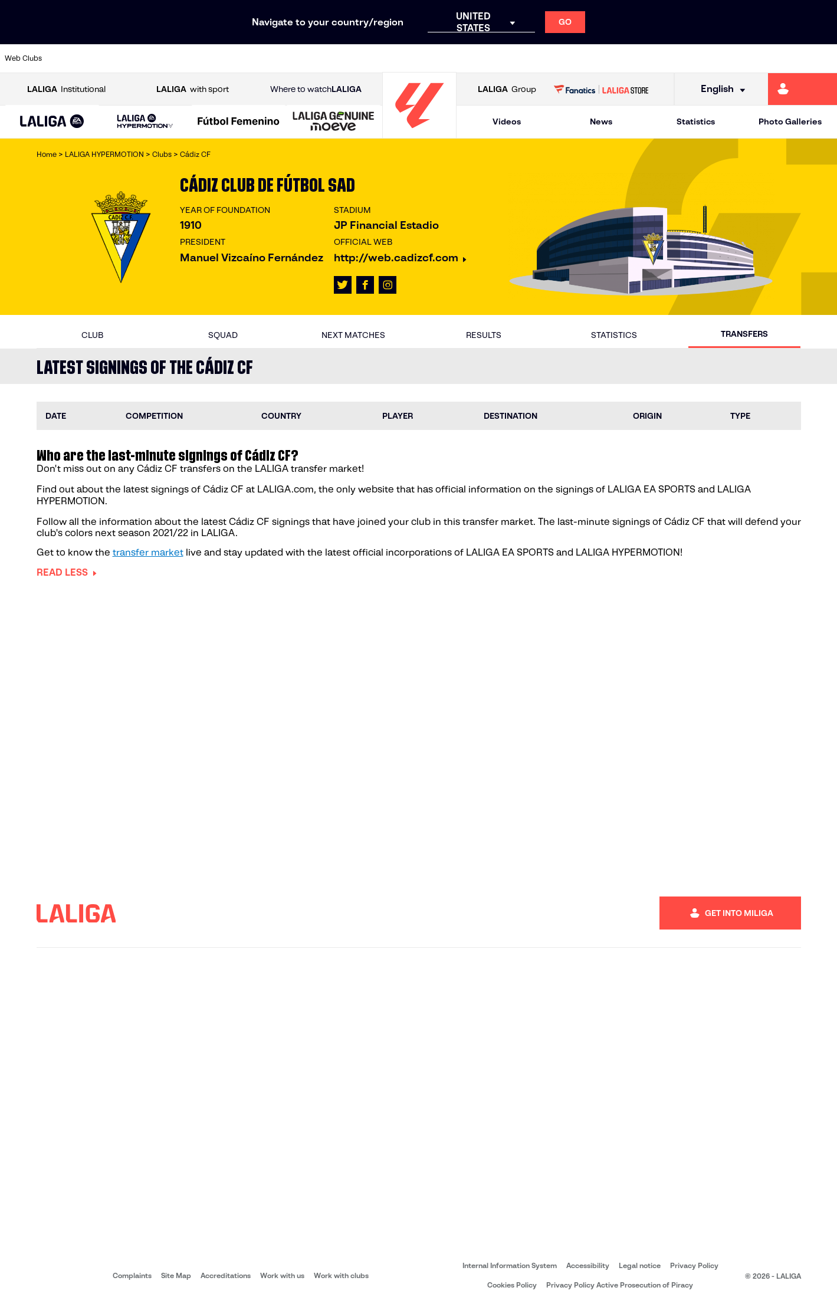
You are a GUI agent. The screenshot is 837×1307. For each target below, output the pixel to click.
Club (92, 335)
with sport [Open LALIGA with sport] (192, 89)
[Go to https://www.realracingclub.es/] (468, 58)
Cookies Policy (512, 1285)
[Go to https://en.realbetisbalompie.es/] (626, 58)
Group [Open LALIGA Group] (507, 89)
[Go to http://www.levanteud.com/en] (389, 58)
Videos (507, 121)
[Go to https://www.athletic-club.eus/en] (72, 58)
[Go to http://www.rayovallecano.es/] (507, 58)
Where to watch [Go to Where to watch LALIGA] (316, 89)
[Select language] (719, 89)
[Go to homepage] (419, 133)
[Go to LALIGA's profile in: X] (343, 285)
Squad (223, 335)
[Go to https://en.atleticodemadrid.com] (112, 58)
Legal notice (640, 1265)
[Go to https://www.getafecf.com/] (349, 58)
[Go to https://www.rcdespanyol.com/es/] (586, 58)
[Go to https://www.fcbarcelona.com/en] (310, 58)
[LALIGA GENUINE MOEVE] (333, 122)
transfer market (148, 552)
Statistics (696, 121)
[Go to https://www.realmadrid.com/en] (665, 58)
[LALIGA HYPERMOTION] (145, 122)
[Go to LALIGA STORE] (601, 89)
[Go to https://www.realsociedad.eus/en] (705, 58)
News (601, 121)
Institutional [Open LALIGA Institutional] (66, 89)
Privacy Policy (694, 1265)
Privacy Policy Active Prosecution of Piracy (619, 1285)
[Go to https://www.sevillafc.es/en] (744, 58)
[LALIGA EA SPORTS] (52, 122)
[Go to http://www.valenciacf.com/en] (784, 58)
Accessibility (587, 1265)
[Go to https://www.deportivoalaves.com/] (230, 58)
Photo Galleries (790, 121)
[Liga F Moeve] (238, 122)
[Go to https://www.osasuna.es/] (151, 58)
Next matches (353, 335)
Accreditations (226, 1275)
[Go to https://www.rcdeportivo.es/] (547, 58)
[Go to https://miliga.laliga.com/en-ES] (802, 89)
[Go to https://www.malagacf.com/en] (428, 58)
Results (483, 335)
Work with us (282, 1275)
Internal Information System (509, 1265)
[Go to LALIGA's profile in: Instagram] (387, 285)
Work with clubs (341, 1275)
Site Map (176, 1275)
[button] (52, 122)
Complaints (132, 1275)
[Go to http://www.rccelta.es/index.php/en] (191, 58)
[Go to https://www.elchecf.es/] (270, 58)
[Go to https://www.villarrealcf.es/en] (823, 58)
